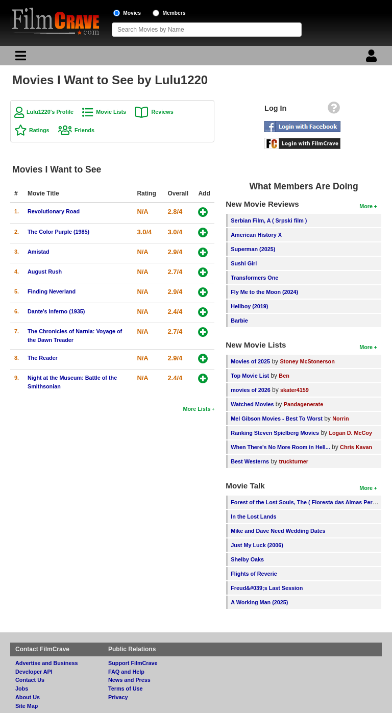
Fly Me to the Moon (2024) (264, 292)
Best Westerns (250, 461)
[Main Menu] (19, 58)
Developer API (34, 672)
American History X (256, 235)
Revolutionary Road (54, 211)
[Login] (372, 58)
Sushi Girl (244, 263)
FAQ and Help (126, 672)
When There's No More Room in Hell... (280, 447)
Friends (84, 130)
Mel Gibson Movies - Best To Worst (277, 418)
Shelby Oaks (247, 559)
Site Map (26, 706)
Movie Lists (111, 112)
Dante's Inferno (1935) (56, 311)
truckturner (293, 461)
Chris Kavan (356, 447)
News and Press (129, 680)
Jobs (21, 688)
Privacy (118, 697)
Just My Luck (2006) (257, 545)
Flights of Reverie (254, 574)
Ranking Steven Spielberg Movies (275, 433)
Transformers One (254, 278)
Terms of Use (125, 688)
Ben (284, 376)
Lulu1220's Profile (50, 112)
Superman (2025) (253, 249)
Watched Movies (252, 404)
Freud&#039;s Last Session (267, 588)
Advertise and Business (46, 663)
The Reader (43, 358)
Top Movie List (250, 376)
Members (174, 13)
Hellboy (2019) (249, 306)
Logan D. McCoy (350, 433)
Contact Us (29, 680)
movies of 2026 (250, 390)
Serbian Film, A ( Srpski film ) (269, 220)
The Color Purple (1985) (58, 232)
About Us (27, 697)
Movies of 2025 (250, 361)
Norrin (340, 418)
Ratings (39, 130)
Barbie (239, 320)
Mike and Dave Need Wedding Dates (278, 531)
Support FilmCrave (133, 663)
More (366, 206)
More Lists (196, 409)
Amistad (39, 252)
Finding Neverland (52, 291)
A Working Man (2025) (259, 602)
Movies (132, 13)
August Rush (45, 271)
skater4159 (294, 390)
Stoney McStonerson (307, 361)
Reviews (162, 112)
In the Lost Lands (253, 516)
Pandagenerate (303, 404)
